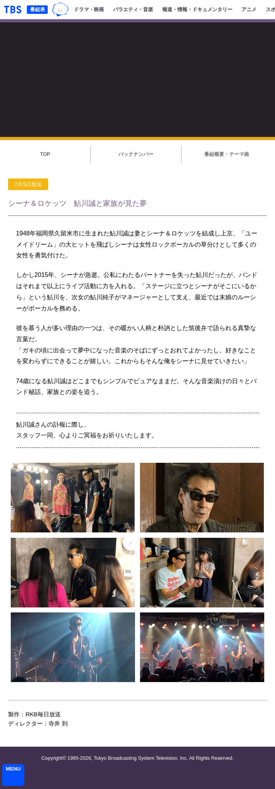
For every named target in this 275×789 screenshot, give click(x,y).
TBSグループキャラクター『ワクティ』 (60, 9)
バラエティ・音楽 (133, 9)
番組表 (37, 9)
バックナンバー (135, 154)
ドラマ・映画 (89, 9)
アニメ (249, 9)
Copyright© (54, 758)
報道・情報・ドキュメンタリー (197, 9)
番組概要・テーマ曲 (226, 154)
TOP (45, 154)
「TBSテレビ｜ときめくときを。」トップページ (13, 10)
